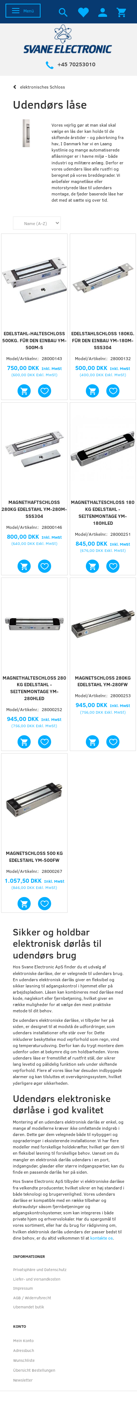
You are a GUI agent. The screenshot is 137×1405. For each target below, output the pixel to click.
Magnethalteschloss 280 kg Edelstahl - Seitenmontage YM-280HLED (34, 688)
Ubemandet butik (28, 1306)
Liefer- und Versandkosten (36, 1279)
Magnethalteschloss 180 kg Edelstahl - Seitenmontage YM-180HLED (102, 512)
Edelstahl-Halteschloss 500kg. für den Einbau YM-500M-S (34, 340)
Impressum (23, 1288)
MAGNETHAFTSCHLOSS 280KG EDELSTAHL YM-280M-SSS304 (34, 509)
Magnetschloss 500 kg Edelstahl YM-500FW (34, 856)
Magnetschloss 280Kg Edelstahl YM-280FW (103, 681)
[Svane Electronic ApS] (69, 38)
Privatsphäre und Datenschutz (39, 1269)
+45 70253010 (76, 64)
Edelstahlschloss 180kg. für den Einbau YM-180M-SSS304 (102, 340)
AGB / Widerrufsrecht (32, 1297)
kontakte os (101, 1238)
